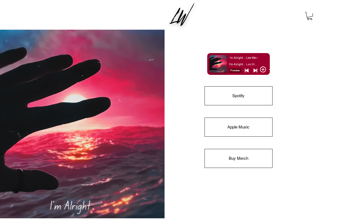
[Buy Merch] (239, 158)
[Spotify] (239, 95)
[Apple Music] (239, 127)
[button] (309, 16)
